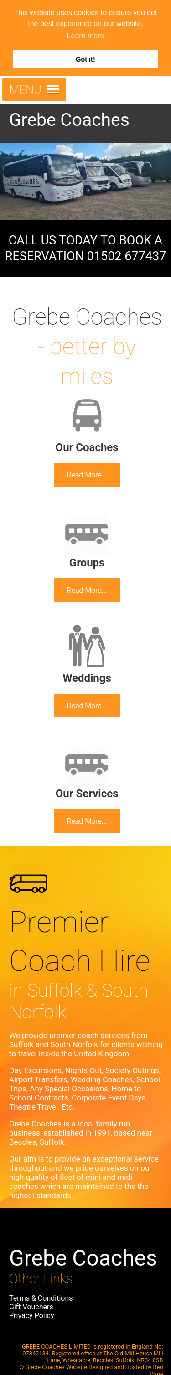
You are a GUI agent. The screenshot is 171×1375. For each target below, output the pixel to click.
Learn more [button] (85, 36)
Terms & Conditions (41, 1298)
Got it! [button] (85, 59)
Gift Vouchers (31, 1306)
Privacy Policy (31, 1315)
